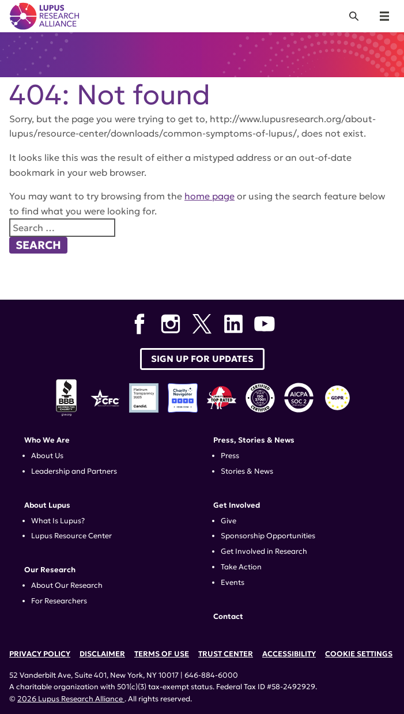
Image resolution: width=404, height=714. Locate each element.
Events (232, 582)
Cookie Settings (358, 654)
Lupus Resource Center (71, 536)
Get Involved (236, 505)
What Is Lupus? (58, 521)
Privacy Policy (39, 654)
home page (209, 196)
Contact (228, 616)
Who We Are (47, 440)
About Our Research (67, 585)
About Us (47, 455)
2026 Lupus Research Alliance (70, 699)
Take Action (241, 567)
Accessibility (289, 654)
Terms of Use (161, 654)
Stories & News (247, 471)
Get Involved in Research (264, 551)
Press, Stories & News (253, 440)
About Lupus (47, 505)
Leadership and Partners (74, 471)
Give (228, 521)
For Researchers (59, 601)
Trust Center (225, 654)
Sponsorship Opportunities (268, 536)
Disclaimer (102, 654)
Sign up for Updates (202, 358)
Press (230, 455)
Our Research (49, 570)
